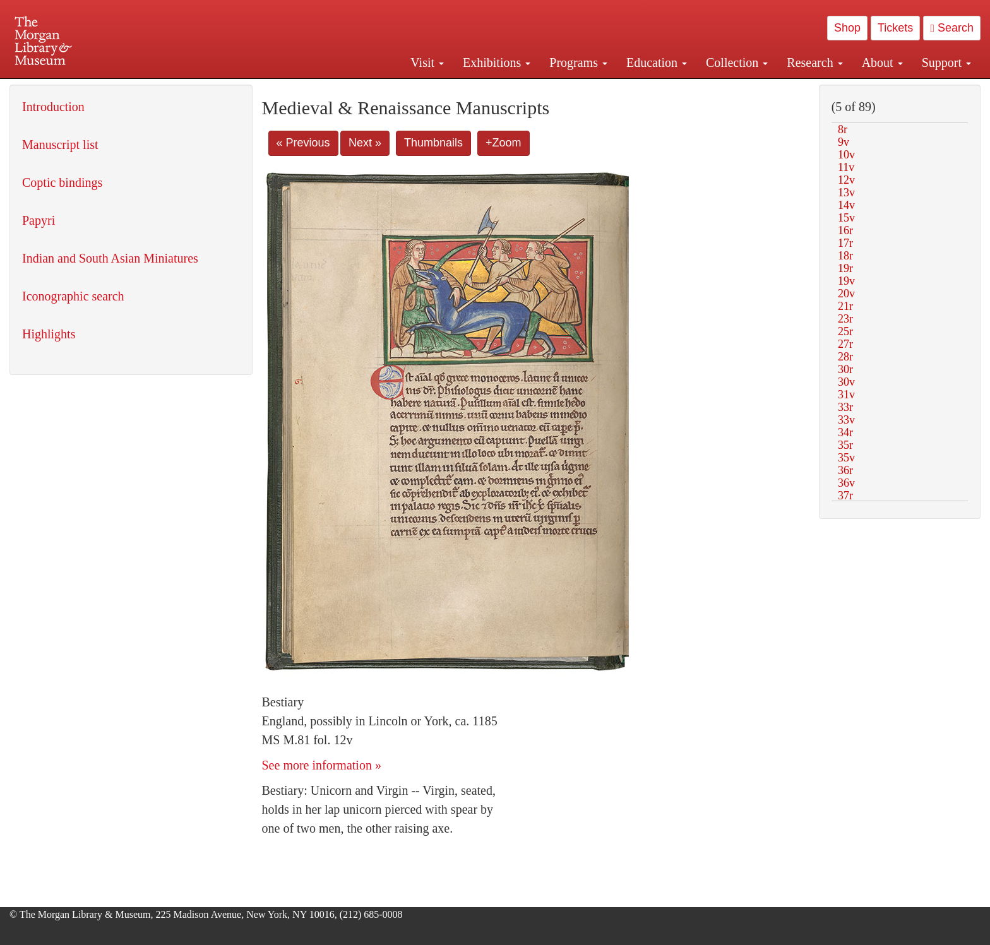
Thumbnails (433, 142)
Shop (847, 27)
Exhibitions (496, 62)
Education (656, 62)
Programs (578, 62)
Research (814, 62)
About (882, 62)
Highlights (48, 334)
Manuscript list (60, 145)
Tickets (895, 27)
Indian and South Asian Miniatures (110, 258)
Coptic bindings (62, 182)
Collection (737, 62)
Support (946, 62)
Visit (427, 62)
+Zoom (504, 142)
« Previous (303, 142)
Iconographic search (73, 296)
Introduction (53, 107)
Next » (365, 142)
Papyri (38, 220)
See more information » (321, 765)
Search (952, 27)
